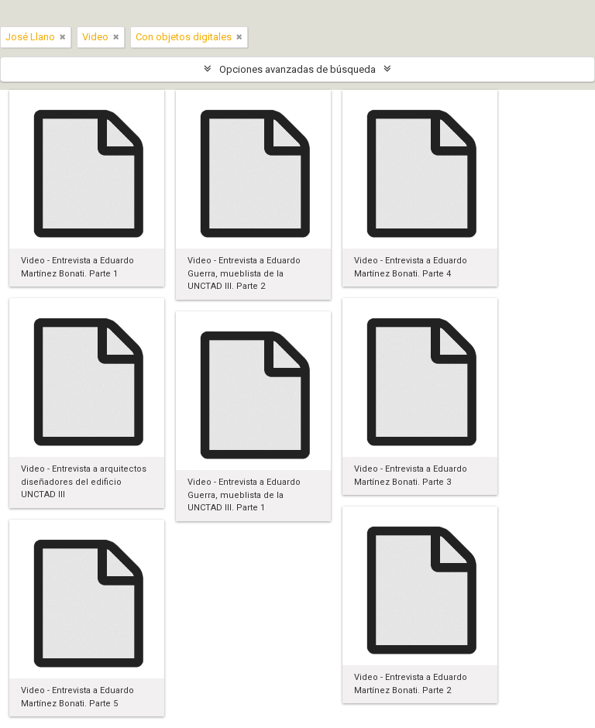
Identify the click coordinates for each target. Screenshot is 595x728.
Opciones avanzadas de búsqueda (297, 69)
